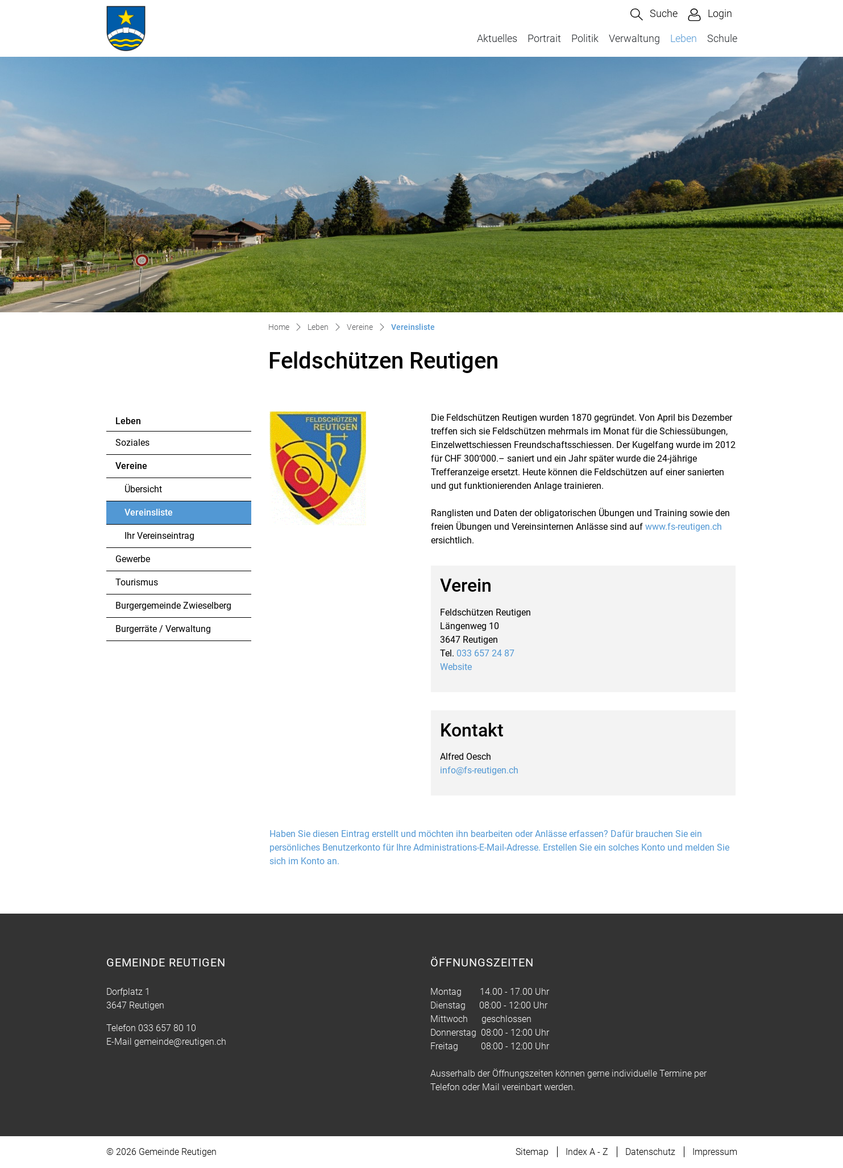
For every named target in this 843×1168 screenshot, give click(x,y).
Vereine (131, 465)
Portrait (544, 38)
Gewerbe (132, 559)
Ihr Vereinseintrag (159, 535)
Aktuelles (497, 38)
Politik (585, 38)
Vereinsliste (155, 515)
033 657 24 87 (485, 653)
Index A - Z (587, 1151)
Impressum (714, 1151)
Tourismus (136, 582)
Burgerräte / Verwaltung (163, 628)
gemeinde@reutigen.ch (180, 1041)
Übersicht (143, 489)
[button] (654, 14)
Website (461, 667)
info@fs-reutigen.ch (479, 770)
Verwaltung (634, 38)
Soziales (132, 442)
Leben (683, 38)
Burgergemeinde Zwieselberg (173, 605)
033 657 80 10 (167, 1028)
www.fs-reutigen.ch (689, 526)
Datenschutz (650, 1151)
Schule (722, 38)
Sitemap (532, 1151)
